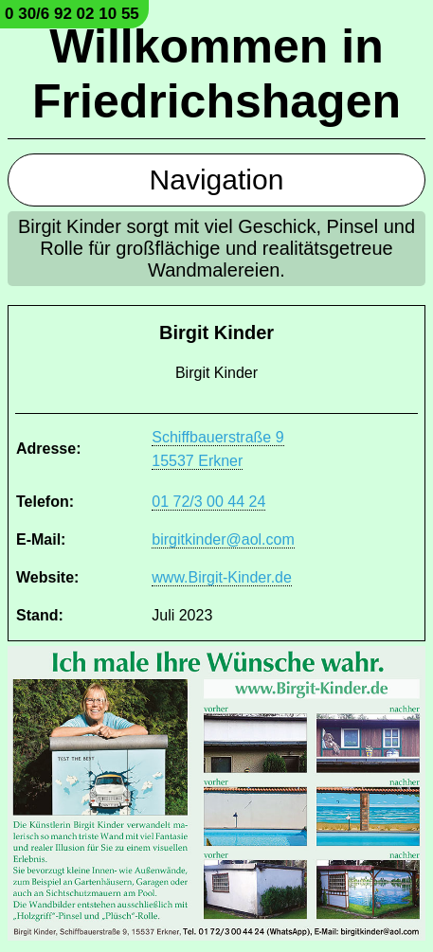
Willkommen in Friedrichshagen (216, 74)
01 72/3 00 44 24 (208, 502)
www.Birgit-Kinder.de (222, 577)
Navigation (217, 179)
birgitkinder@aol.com (223, 539)
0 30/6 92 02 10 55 (72, 14)
